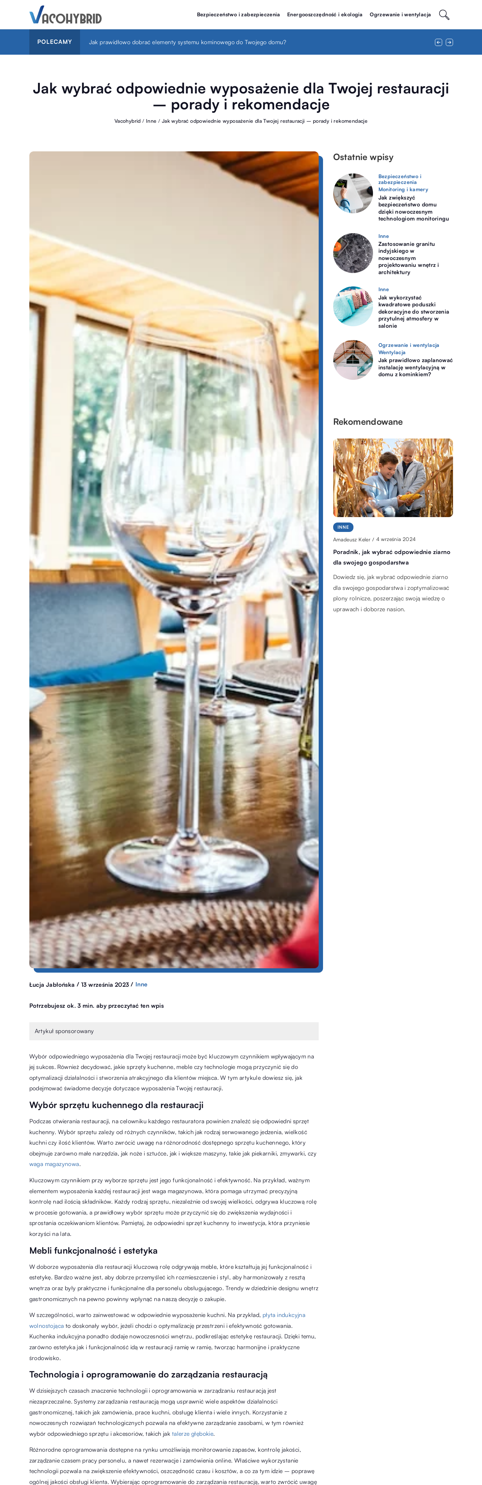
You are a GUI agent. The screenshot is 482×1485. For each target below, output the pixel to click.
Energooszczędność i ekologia (324, 14)
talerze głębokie (192, 1433)
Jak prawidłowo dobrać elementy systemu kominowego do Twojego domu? (187, 42)
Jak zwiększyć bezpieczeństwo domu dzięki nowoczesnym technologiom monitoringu (413, 208)
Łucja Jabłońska (52, 984)
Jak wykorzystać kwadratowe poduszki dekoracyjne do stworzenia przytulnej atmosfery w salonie (413, 311)
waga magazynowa (54, 1163)
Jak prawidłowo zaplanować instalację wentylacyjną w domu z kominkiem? (415, 367)
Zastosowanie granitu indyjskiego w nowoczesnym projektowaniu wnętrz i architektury (408, 258)
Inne (141, 984)
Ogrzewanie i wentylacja (400, 14)
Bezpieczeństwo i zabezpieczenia (238, 14)
